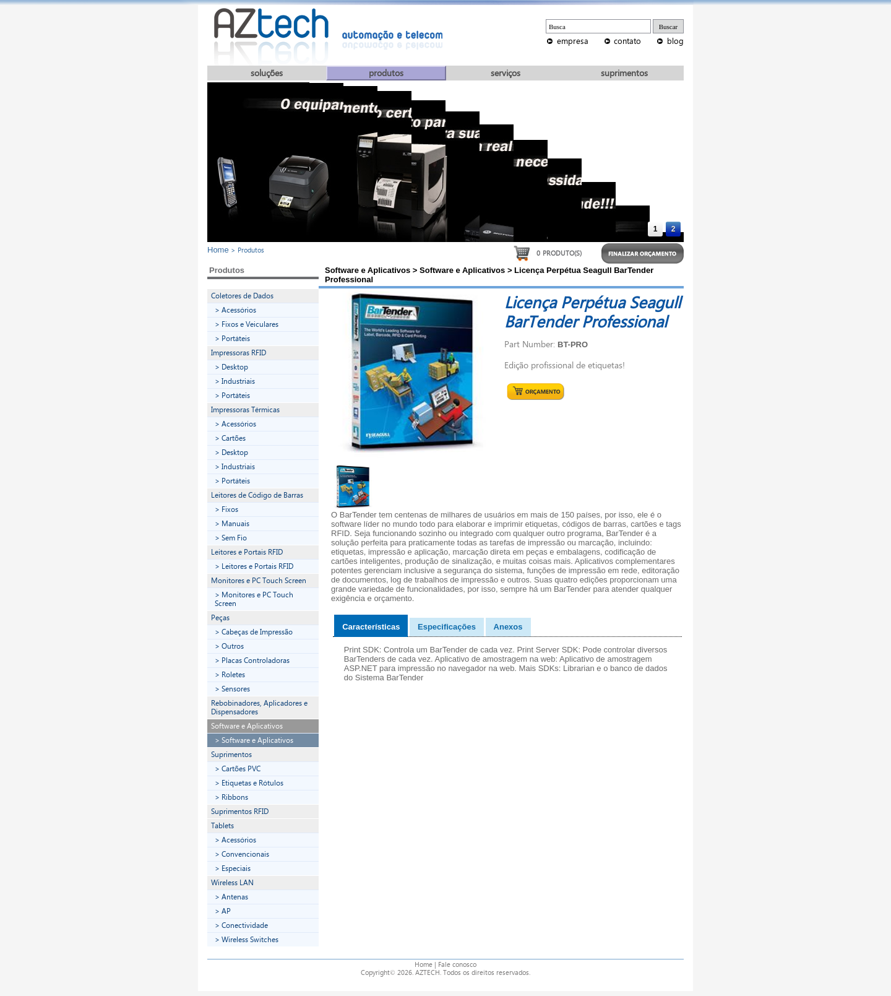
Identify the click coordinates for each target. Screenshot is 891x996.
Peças (220, 617)
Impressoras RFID (238, 353)
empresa (572, 41)
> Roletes (230, 674)
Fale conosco (457, 965)
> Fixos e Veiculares (246, 324)
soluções (267, 73)
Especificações (447, 626)
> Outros (229, 646)
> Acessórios (235, 310)
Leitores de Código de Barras (257, 495)
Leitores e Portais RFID (247, 552)
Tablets (222, 825)
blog (675, 41)
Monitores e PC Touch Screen (258, 580)
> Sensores (232, 689)
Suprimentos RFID (240, 811)
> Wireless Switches (246, 939)
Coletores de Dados (242, 296)
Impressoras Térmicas (245, 409)
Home (218, 249)
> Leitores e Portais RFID (254, 566)
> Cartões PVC (237, 768)
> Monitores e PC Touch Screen (254, 599)
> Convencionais (242, 854)
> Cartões (230, 438)
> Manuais (232, 523)
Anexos (508, 626)
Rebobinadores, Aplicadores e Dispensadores (259, 707)
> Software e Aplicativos (254, 740)
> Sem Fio (231, 538)
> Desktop (231, 367)
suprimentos (624, 73)
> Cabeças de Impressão (254, 632)
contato (627, 41)
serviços (505, 73)
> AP (223, 911)
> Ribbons (231, 797)
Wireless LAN (232, 882)
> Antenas (231, 897)
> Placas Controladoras (252, 660)
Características (371, 626)
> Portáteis (232, 338)
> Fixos (226, 509)
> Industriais (235, 381)
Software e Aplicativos (247, 726)
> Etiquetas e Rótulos (249, 783)
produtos (386, 73)
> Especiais (233, 868)
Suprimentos (231, 754)
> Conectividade (241, 925)
